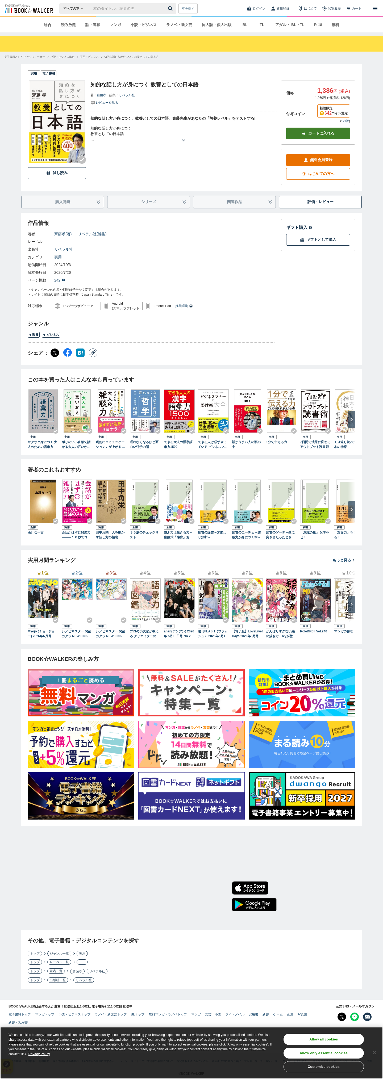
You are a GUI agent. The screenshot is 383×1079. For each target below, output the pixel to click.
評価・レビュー (320, 202)
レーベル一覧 (59, 962)
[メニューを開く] (375, 8)
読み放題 (68, 25)
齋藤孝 (101, 95)
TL (262, 25)
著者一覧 (56, 971)
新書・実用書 (18, 1022)
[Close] (374, 1054)
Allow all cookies (323, 1041)
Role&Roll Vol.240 (313, 631)
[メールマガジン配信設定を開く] (367, 1017)
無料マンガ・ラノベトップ (168, 1014)
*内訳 (345, 121)
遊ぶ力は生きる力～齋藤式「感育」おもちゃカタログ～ (178, 535)
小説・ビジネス (144, 25)
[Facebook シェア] (67, 353)
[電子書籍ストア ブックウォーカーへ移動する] (24, 57)
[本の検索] (75, 8)
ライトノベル (234, 1014)
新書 (266, 1014)
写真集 (302, 1014)
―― (58, 242)
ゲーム (278, 1014)
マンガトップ (44, 1014)
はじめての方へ (318, 173)
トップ (35, 953)
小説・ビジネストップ (74, 1014)
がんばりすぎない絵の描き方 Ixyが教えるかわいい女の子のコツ (281, 634)
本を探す (188, 8)
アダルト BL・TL (290, 25)
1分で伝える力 (276, 442)
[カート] (354, 8)
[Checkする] (82, 160)
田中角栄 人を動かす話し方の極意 (110, 535)
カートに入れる (318, 133)
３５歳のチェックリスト (144, 535)
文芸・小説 (213, 1014)
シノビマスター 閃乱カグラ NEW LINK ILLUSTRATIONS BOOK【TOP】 (77, 634)
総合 (47, 25)
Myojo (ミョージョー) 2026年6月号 (41, 633)
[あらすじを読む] (183, 133)
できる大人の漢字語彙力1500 (178, 444)
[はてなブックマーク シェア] (80, 353)
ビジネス (51, 335)
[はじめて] (307, 8)
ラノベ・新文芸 (179, 25)
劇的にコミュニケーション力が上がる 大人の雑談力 (110, 444)
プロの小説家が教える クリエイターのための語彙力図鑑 (144, 634)
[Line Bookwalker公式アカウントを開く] (354, 1017)
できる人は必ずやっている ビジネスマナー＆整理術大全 (212, 444)
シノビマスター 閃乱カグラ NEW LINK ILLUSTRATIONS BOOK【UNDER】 (111, 634)
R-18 (318, 25)
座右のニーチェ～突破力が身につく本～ (246, 535)
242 (59, 280)
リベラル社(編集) (92, 234)
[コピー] (93, 353)
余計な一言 (36, 532)
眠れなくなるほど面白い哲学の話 (144, 444)
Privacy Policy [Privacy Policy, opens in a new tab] (39, 1055)
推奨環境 (184, 306)
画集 (290, 1014)
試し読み (57, 173)
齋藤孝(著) (63, 234)
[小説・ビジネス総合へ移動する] (62, 57)
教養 (34, 335)
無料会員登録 (318, 160)
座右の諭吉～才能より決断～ (212, 535)
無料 (335, 25)
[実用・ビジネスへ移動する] (89, 57)
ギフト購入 (299, 227)
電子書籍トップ (20, 1014)
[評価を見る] (104, 102)
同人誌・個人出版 (217, 25)
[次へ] (351, 419)
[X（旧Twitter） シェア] (55, 353)
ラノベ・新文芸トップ (111, 1014)
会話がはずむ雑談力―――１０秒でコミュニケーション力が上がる (76, 535)
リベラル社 (127, 95)
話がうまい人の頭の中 (246, 444)
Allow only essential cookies (324, 1054)
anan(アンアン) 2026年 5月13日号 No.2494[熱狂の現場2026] (179, 634)
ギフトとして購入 (318, 239)
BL (245, 25)
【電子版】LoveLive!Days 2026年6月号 (247, 633)
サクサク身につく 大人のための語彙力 (42, 444)
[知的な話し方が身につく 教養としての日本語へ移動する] (131, 57)
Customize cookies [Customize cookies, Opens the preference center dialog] (324, 1068)
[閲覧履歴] (331, 8)
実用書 (253, 1014)
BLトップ (137, 1014)
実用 (58, 257)
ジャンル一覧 (59, 953)
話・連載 (92, 25)
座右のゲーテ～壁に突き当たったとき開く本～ (280, 535)
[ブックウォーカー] (28, 8)
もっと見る (343, 560)
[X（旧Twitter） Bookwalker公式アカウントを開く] (342, 1017)
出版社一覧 (58, 980)
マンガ (115, 25)
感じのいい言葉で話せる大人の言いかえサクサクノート (76, 444)
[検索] (171, 8)
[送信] (171, 8)
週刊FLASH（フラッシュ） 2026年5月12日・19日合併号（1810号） (213, 634)
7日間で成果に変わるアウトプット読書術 (315, 444)
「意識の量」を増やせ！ (314, 535)
